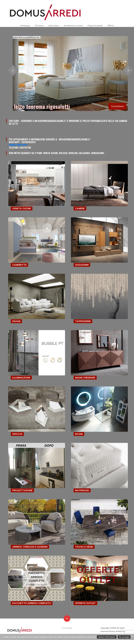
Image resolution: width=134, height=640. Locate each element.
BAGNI (79, 433)
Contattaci (117, 106)
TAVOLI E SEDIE (84, 546)
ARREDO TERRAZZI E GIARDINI (30, 546)
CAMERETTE (19, 264)
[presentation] (13, 70)
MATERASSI (82, 490)
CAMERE (80, 208)
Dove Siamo (54, 25)
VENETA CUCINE (21, 208)
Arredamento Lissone (73, 25)
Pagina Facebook (95, 25)
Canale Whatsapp (18, 144)
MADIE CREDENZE (85, 377)
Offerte (111, 25)
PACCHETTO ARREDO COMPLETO (31, 603)
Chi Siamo (39, 25)
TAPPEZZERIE (83, 321)
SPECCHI (17, 433)
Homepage (25, 25)
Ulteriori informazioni (106, 637)
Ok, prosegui (124, 637)
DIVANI (16, 321)
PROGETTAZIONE (22, 490)
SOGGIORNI (82, 264)
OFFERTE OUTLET (85, 603)
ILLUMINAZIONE (21, 377)
